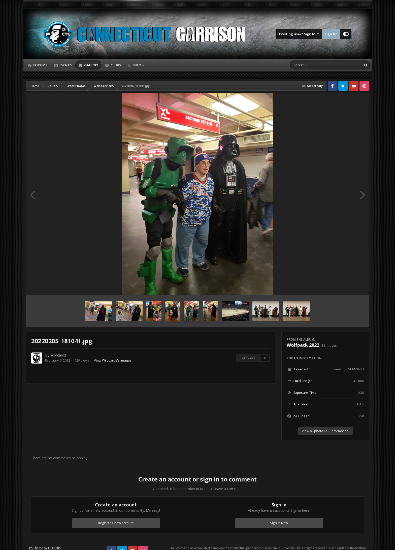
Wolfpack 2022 (303, 345)
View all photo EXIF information (325, 431)
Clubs (115, 65)
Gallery (90, 65)
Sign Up (331, 34)
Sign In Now (279, 523)
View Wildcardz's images (112, 360)
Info (137, 65)
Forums (39, 65)
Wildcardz (58, 355)
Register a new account (116, 523)
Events (65, 65)
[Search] (312, 65)
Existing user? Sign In (299, 34)
